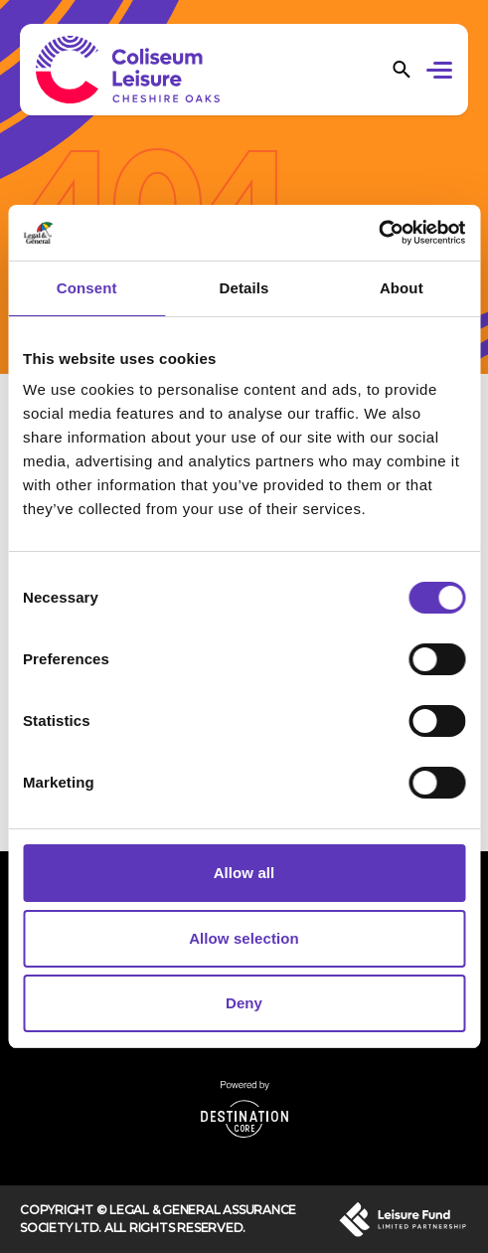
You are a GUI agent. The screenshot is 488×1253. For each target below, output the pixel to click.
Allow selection (244, 938)
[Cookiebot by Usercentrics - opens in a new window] (378, 233)
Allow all (244, 872)
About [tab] (401, 287)
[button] (442, 73)
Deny (244, 1002)
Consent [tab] (87, 287)
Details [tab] (244, 287)
